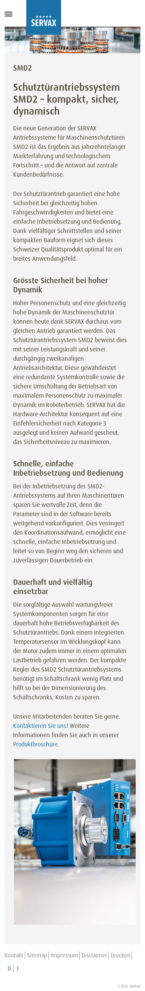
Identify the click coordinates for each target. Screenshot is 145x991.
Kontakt (14, 955)
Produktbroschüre (35, 744)
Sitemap (37, 955)
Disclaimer (94, 955)
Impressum (64, 955)
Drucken (120, 955)
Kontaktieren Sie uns (40, 726)
